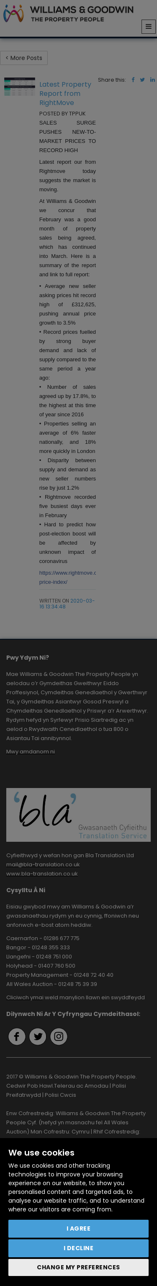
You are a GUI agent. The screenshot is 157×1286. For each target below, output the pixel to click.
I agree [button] (79, 1228)
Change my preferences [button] (78, 1267)
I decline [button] (79, 1248)
